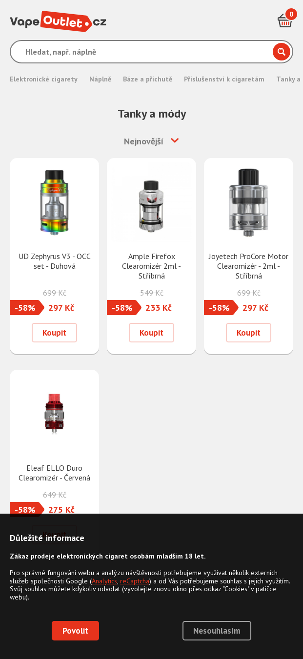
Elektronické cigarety (44, 79)
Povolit (75, 630)
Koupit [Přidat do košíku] (54, 332)
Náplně (100, 79)
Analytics (104, 581)
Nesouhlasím (217, 630)
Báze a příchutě (147, 79)
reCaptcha (134, 581)
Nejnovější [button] (143, 141)
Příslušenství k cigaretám (224, 79)
